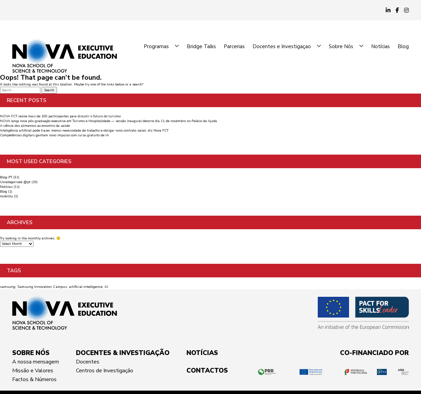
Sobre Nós (341, 46)
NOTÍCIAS (202, 353)
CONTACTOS (207, 370)
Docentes (87, 362)
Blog (403, 46)
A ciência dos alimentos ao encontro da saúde (35, 125)
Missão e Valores (32, 370)
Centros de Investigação (104, 370)
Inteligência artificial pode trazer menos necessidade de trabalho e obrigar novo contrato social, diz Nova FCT (84, 130)
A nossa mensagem (35, 362)
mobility (6, 196)
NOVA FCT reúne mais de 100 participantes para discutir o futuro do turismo (60, 116)
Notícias (380, 46)
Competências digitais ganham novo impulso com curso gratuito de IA (54, 135)
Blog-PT (6, 177)
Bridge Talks (201, 46)
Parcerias (234, 46)
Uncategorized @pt (15, 182)
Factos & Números (34, 379)
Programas (156, 46)
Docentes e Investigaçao (282, 46)
